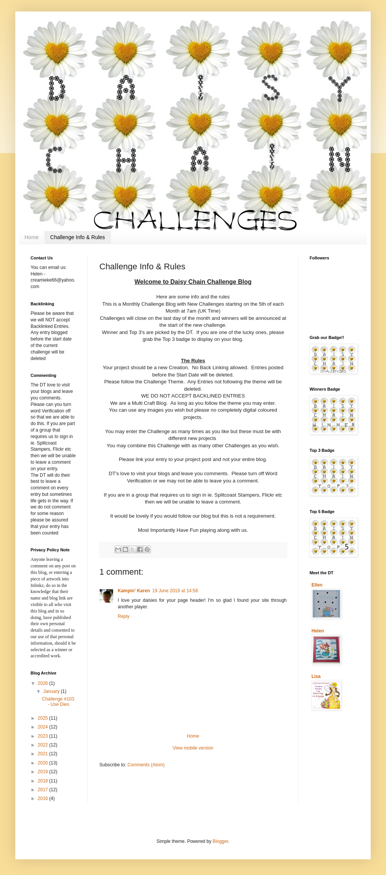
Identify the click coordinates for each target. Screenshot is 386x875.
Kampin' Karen (134, 590)
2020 (43, 763)
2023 (43, 736)
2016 (43, 798)
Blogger (220, 841)
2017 (43, 789)
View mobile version (193, 748)
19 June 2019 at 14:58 (175, 590)
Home (31, 237)
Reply (124, 616)
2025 (43, 718)
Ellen (317, 585)
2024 (43, 727)
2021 (43, 753)
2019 (43, 771)
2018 (43, 781)
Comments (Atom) (145, 764)
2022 (43, 745)
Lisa (316, 676)
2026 (43, 683)
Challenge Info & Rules (77, 237)
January (52, 691)
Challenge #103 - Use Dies (58, 701)
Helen (317, 631)
